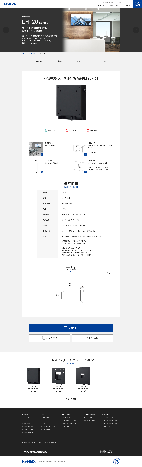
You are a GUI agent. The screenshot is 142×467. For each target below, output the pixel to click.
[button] (6, 30)
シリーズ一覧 (31, 53)
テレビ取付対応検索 (138, 4)
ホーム (23, 53)
